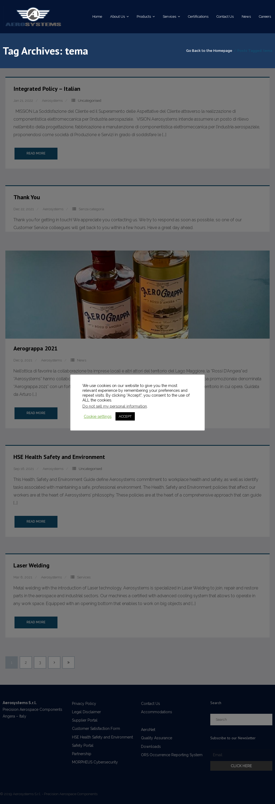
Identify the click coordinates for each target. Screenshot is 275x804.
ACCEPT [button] (125, 416)
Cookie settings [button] (97, 416)
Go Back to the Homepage (209, 51)
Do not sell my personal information (114, 406)
